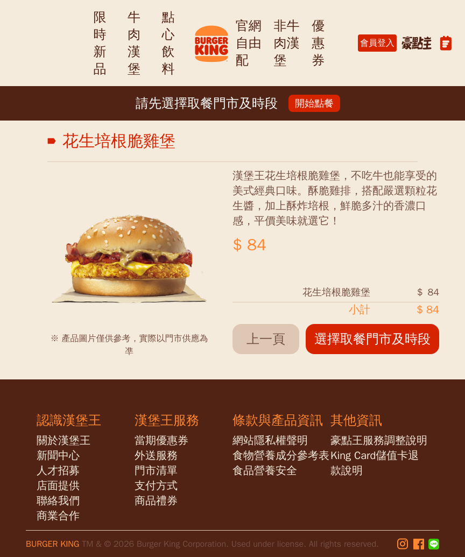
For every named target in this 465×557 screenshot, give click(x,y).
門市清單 (156, 470)
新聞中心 (58, 455)
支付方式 (156, 485)
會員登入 (377, 43)
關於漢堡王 (63, 440)
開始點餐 (314, 103)
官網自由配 (249, 43)
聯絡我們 (58, 500)
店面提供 (58, 485)
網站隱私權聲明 (270, 440)
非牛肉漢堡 (286, 43)
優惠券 (318, 43)
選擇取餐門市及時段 (372, 339)
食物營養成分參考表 (280, 455)
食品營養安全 (264, 470)
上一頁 (265, 339)
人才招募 (58, 470)
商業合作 (58, 516)
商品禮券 (156, 500)
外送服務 (156, 455)
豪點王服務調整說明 (378, 440)
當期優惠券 (161, 440)
